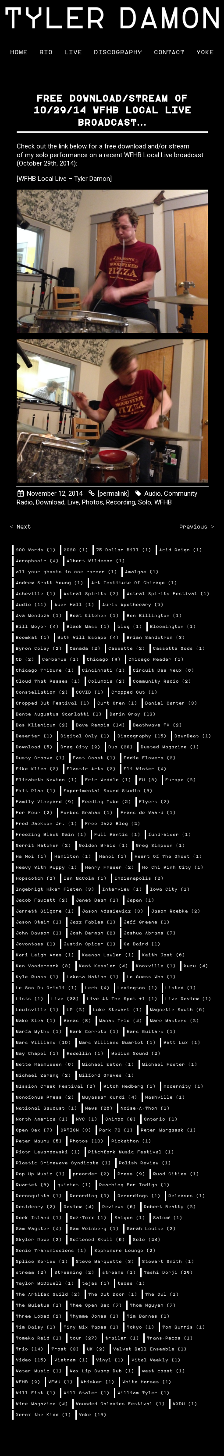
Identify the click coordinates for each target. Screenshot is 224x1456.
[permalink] (113, 493)
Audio (152, 493)
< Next (20, 527)
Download (50, 502)
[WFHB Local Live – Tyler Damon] (64, 179)
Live (73, 52)
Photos (92, 502)
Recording (120, 502)
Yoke (205, 52)
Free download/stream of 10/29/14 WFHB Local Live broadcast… (112, 111)
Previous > (196, 527)
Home (19, 52)
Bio (46, 52)
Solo (144, 502)
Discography (118, 52)
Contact (169, 52)
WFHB (163, 502)
